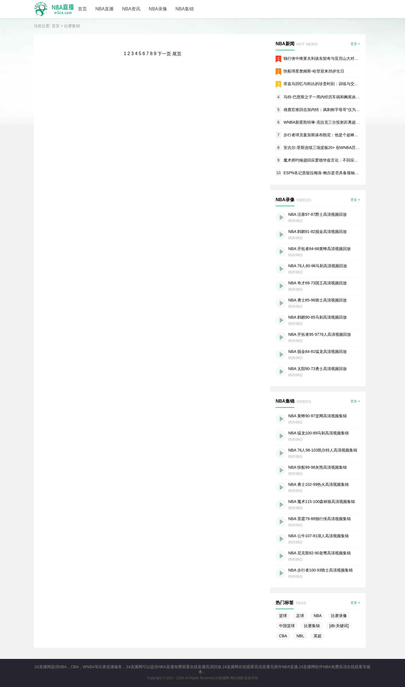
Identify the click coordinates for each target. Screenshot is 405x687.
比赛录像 (339, 615)
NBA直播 (104, 8)
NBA (318, 615)
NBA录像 (158, 8)
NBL (300, 636)
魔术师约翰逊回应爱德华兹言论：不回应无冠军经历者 (331, 160)
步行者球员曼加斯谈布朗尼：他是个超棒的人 (323, 135)
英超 (317, 636)
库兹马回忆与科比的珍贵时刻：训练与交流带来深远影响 (333, 83)
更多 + (355, 44)
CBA (283, 636)
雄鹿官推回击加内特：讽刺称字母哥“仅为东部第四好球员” (334, 109)
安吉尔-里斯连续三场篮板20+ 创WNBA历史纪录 (325, 147)
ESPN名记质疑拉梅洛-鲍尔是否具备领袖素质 (323, 173)
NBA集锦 (185, 8)
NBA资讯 (131, 8)
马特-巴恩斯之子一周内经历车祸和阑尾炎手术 (324, 97)
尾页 (176, 53)
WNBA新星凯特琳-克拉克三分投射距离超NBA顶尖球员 (331, 122)
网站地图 (237, 678)
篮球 (283, 615)
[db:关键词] (339, 625)
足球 (300, 615)
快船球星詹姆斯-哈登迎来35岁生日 (314, 71)
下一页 (164, 53)
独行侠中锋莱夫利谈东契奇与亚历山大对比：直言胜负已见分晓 (339, 58)
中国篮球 (287, 625)
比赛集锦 (72, 26)
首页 (82, 8)
